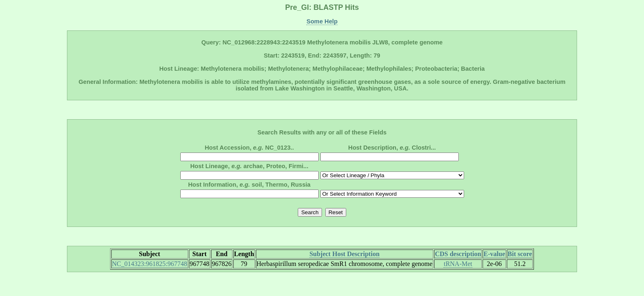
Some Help (322, 21)
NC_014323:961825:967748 (149, 263)
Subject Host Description (344, 253)
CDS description (458, 253)
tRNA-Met (458, 263)
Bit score (520, 253)
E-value (494, 253)
